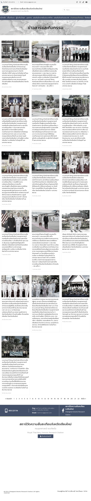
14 (51, 398)
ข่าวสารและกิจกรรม (77, 17)
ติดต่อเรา (88, 17)
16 (58, 398)
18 (64, 398)
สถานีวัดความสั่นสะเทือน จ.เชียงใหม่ (74, 407)
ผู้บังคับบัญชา (20, 17)
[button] (45, 436)
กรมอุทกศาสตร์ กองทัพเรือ (20, 11)
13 (48, 398)
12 (45, 398)
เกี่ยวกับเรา (11, 17)
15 (55, 398)
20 (72, 398)
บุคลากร (29, 17)
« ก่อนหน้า (8, 398)
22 (78, 398)
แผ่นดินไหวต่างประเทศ (61, 17)
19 (68, 398)
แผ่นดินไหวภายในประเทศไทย (43, 17)
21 (75, 398)
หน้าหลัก (3, 17)
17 (61, 398)
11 (42, 398)
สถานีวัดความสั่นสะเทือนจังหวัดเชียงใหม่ (26, 8)
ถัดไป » (83, 398)
